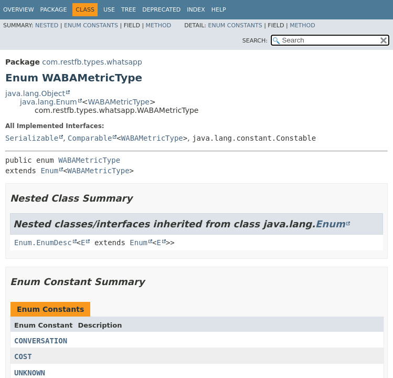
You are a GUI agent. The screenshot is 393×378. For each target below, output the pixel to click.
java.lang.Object (35, 93)
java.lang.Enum (48, 102)
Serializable (31, 138)
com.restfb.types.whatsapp (92, 62)
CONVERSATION (40, 341)
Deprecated (161, 9)
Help (218, 9)
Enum (49, 170)
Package (53, 9)
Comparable (90, 138)
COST (23, 356)
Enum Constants (91, 25)
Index (196, 9)
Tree (128, 9)
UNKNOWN (29, 373)
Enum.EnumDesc (43, 242)
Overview (18, 9)
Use (109, 9)
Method (159, 25)
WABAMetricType (119, 102)
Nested (46, 25)
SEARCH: (255, 40)
